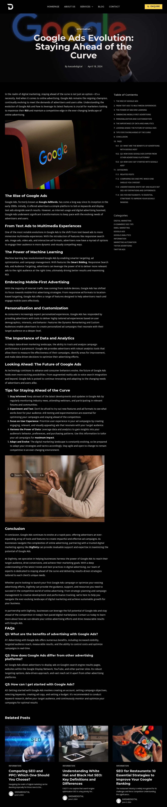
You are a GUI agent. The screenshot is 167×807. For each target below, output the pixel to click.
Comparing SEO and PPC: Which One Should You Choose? (137, 181)
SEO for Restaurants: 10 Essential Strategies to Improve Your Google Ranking (137, 198)
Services (86, 6)
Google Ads (119, 231)
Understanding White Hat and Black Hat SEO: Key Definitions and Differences (140, 189)
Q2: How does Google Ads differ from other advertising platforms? (138, 156)
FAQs (119, 141)
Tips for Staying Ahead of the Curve (133, 132)
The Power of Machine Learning (131, 110)
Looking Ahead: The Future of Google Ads (136, 128)
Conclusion (122, 137)
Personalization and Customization (134, 119)
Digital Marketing (122, 221)
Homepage (53, 6)
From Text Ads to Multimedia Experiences (136, 105)
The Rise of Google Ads (127, 101)
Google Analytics (122, 235)
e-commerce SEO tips (123, 224)
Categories (122, 170)
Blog (101, 6)
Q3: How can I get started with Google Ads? (139, 164)
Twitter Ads (119, 249)
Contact (114, 6)
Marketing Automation (125, 242)
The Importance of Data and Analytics (135, 123)
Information (83, 29)
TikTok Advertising (123, 246)
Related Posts (127, 174)
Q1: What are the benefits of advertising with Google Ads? (140, 148)
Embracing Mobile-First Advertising (133, 114)
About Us (69, 6)
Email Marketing (122, 228)
